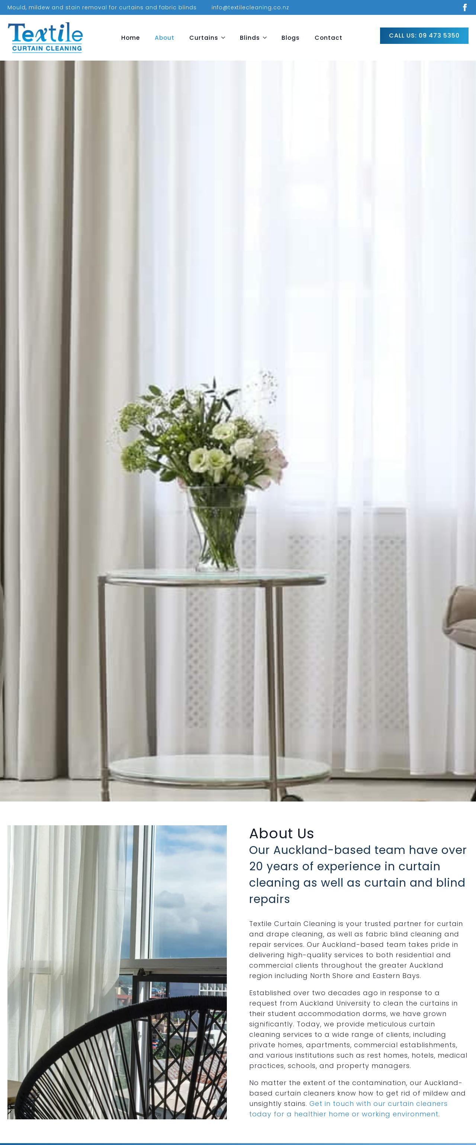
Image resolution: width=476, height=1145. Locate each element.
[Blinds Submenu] (267, 38)
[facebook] (465, 7)
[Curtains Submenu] (225, 38)
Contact (328, 37)
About (164, 37)
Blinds (250, 37)
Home (130, 37)
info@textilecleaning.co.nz (250, 7)
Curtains (203, 37)
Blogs (291, 37)
